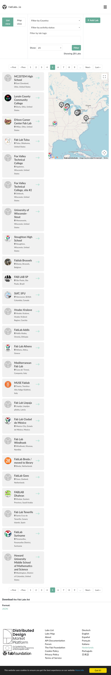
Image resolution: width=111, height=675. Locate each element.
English (85, 633)
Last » (97, 67)
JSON (5, 608)
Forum (48, 644)
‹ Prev (23, 67)
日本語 (85, 654)
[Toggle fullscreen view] (104, 77)
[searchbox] (32, 40)
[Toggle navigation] (105, 7)
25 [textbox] (39, 47)
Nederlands (88, 647)
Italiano (85, 644)
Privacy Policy (52, 654)
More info (9, 671)
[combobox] (55, 20)
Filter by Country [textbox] (40, 20)
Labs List (49, 630)
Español (86, 637)
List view (7, 22)
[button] (76, 113)
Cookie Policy (52, 651)
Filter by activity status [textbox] (42, 27)
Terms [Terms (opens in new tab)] (106, 158)
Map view (19, 22)
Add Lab (92, 20)
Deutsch (86, 630)
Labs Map (50, 633)
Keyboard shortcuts (71, 158)
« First (13, 67)
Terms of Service (53, 657)
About (48, 637)
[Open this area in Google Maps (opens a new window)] (54, 157)
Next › (88, 67)
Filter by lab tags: (38, 33)
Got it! (98, 669)
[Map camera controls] (104, 153)
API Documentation (55, 640)
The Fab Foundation (55, 647)
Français (86, 640)
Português (87, 651)
